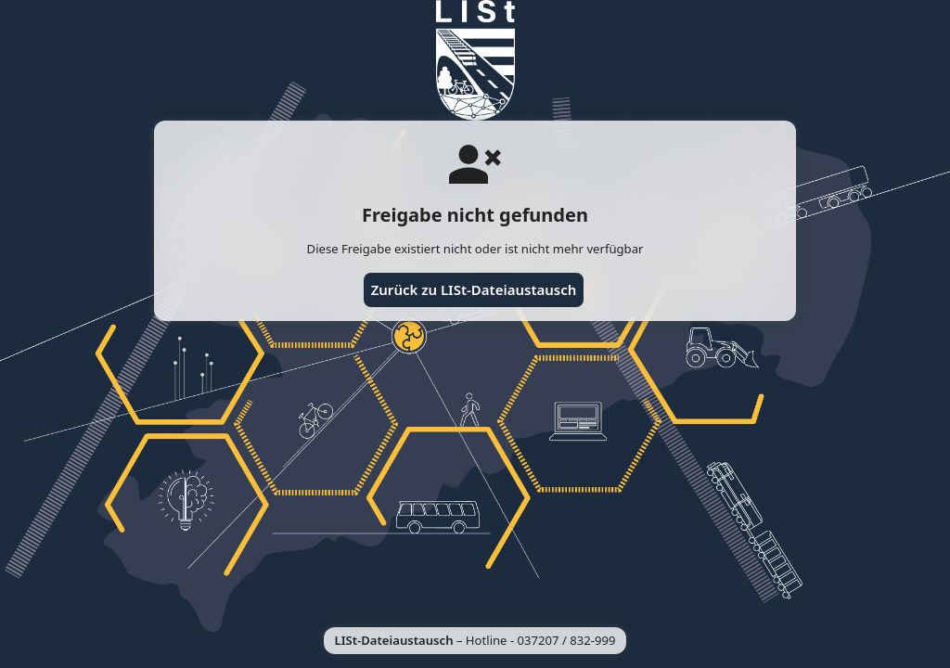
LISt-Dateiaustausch (394, 640)
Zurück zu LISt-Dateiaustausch (474, 289)
